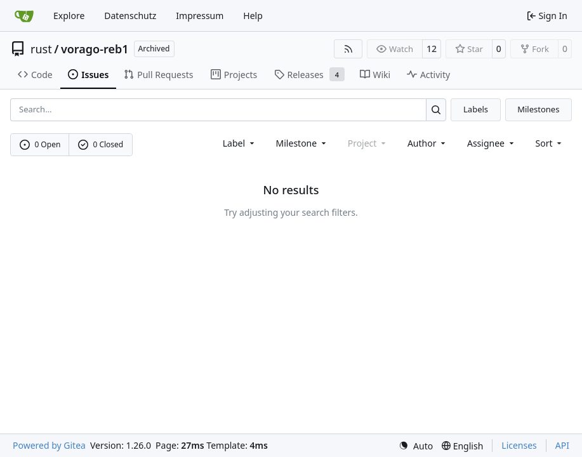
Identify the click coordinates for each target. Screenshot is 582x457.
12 (432, 49)
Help (253, 16)
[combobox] (240, 143)
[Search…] (436, 109)
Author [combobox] (427, 143)
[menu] (549, 143)
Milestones (538, 109)
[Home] (24, 15)
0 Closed (101, 144)
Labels (475, 109)
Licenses (519, 445)
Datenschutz (130, 16)
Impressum (199, 16)
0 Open (40, 144)
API (562, 445)
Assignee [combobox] (491, 143)
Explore (68, 16)
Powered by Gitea (49, 445)
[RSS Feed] (348, 48)
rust (41, 49)
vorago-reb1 (95, 49)
